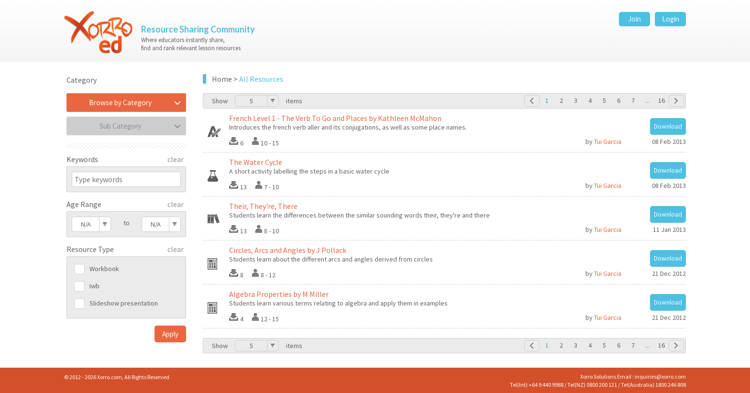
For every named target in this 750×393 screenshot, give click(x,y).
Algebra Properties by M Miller (279, 294)
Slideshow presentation (123, 303)
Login (670, 18)
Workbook (104, 268)
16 (661, 100)
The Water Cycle (255, 162)
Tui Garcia (607, 141)
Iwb (94, 286)
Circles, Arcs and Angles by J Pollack (287, 250)
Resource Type (90, 249)
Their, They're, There (263, 206)
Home (222, 79)
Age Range (83, 204)
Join (634, 18)
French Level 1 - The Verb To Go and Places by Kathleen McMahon (335, 118)
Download (668, 126)
